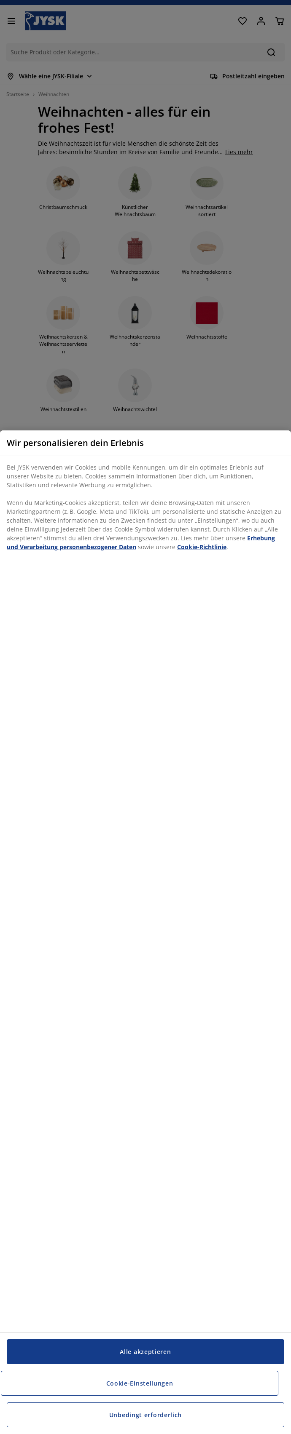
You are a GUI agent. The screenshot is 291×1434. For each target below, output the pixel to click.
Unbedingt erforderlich (145, 1415)
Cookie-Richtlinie (201, 547)
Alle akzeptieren (145, 1352)
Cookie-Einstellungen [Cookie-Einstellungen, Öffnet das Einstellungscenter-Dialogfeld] (139, 1383)
